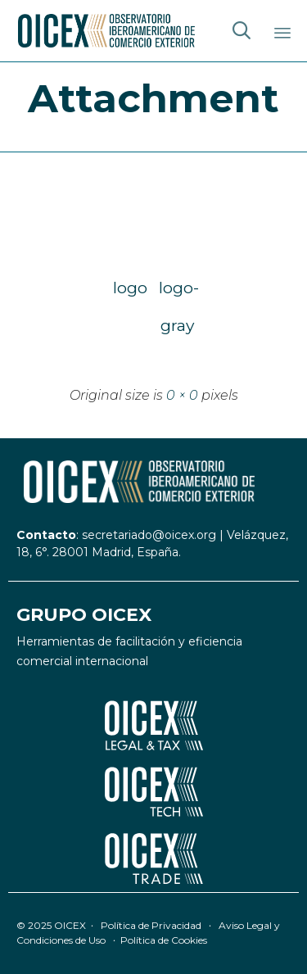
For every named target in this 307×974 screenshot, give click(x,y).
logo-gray (177, 292)
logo (130, 287)
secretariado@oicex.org (149, 535)
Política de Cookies (163, 940)
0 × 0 (182, 395)
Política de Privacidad (151, 925)
